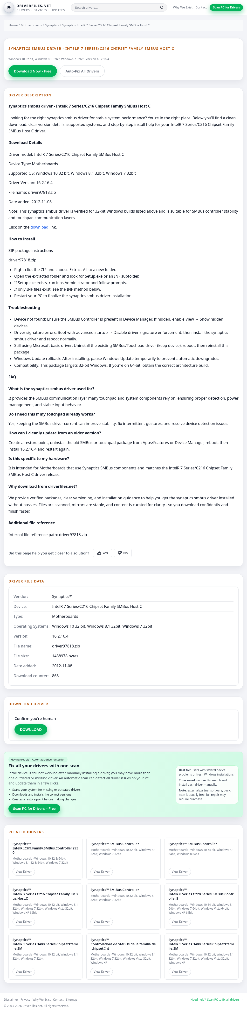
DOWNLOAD (31, 729)
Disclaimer (11, 1000)
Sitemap (71, 1000)
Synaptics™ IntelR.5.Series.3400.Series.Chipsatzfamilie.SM (45, 944)
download (39, 227)
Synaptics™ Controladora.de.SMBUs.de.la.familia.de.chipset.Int (123, 944)
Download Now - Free (32, 71)
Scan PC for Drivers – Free (34, 809)
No (123, 553)
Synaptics (52, 25)
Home (13, 25)
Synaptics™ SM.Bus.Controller (114, 843)
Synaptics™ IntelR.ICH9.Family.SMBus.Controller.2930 (45, 848)
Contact (201, 7)
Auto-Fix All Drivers (82, 71)
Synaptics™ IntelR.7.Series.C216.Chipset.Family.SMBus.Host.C (45, 894)
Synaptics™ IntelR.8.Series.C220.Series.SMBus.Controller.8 (201, 894)
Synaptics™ (62, 596)
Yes (102, 553)
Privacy (25, 1000)
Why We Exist (182, 7)
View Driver (24, 871)
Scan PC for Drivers (226, 7)
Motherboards (31, 25)
